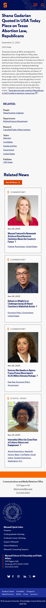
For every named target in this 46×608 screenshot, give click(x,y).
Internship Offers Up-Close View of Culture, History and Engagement (22, 442)
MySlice (18, 594)
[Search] (42, 5)
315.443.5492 (23, 492)
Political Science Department (15, 121)
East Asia (11, 382)
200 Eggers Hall (11, 561)
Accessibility (20, 591)
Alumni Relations (11, 545)
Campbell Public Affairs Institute (16, 129)
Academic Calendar (8, 591)
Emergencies (30, 591)
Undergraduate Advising (14, 534)
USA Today (8, 162)
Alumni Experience (16, 451)
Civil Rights (8, 142)
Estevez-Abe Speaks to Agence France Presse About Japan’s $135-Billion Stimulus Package (22, 373)
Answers (7, 530)
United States (9, 153)
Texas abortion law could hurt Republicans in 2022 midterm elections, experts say (23, 91)
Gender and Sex (10, 146)
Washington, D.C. (15, 461)
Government (8, 149)
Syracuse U (34, 594)
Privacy (25, 594)
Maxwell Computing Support (16, 549)
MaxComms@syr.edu (23, 489)
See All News (13, 182)
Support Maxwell (11, 541)
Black (17, 454)
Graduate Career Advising (15, 538)
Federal (11, 246)
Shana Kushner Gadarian (13, 113)
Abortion (7, 138)
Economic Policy (14, 312)
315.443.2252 (11, 566)
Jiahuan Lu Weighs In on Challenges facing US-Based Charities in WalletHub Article (21, 304)
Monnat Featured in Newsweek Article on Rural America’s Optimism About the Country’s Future (22, 237)
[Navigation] (35, 5)
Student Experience (22, 457)
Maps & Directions (8, 594)
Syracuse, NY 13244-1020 (16, 564)
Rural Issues (20, 246)
